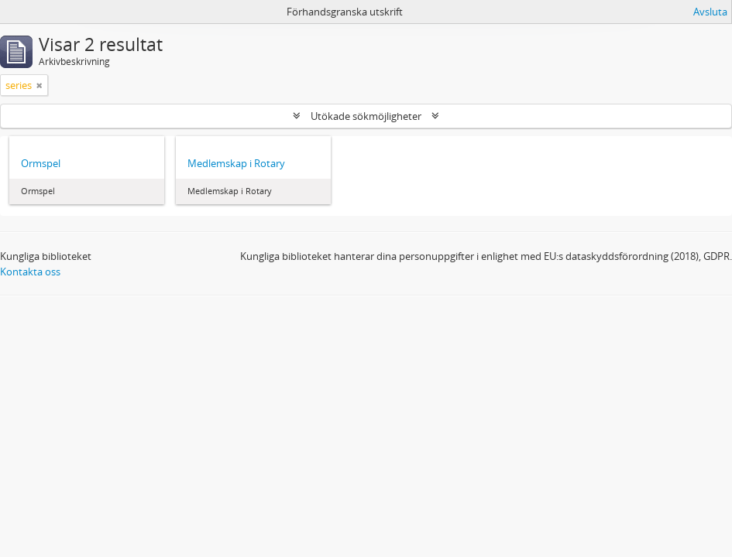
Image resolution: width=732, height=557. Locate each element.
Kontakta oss (30, 271)
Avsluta (710, 12)
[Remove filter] (39, 85)
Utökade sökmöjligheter (366, 116)
